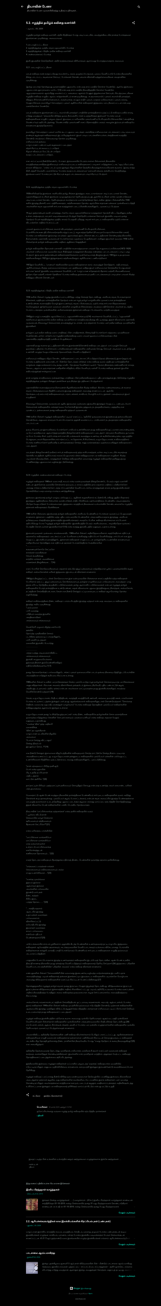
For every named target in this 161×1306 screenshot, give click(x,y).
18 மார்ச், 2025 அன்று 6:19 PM (60, 1107)
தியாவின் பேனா (39, 6)
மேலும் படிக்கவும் (127, 1213)
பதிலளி (40, 1115)
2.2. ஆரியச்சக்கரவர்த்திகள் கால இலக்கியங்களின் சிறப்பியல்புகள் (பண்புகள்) (68, 1221)
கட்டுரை (36, 1096)
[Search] (139, 7)
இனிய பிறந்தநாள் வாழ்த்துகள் (42, 1189)
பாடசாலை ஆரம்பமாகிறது (40, 1253)
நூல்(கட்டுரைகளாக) (53, 1096)
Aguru (90, 1293)
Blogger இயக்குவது (80, 1288)
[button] (133, 23)
